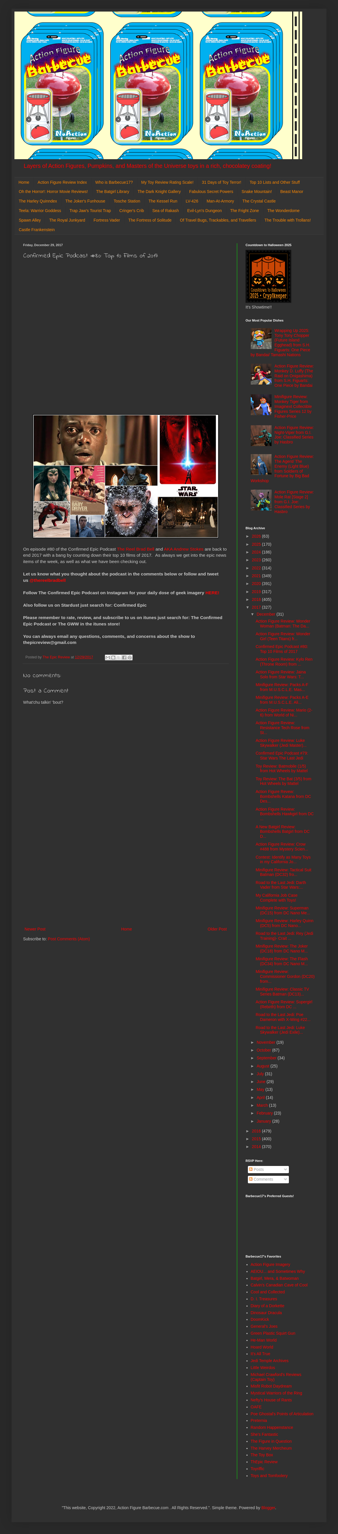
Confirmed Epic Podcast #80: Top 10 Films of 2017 (282, 649)
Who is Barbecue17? (114, 182)
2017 (257, 607)
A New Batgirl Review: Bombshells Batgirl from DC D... (283, 831)
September (267, 1058)
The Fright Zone (244, 210)
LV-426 (192, 201)
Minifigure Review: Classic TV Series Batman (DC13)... (282, 991)
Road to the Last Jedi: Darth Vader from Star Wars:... (281, 885)
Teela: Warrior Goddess (40, 210)
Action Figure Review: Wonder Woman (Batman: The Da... (283, 623)
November (266, 1042)
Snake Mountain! (257, 191)
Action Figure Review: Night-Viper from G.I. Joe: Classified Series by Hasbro (294, 434)
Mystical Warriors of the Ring (276, 1393)
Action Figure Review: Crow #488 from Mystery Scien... (282, 846)
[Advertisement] (125, 877)
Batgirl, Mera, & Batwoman (275, 1278)
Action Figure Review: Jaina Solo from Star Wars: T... (281, 674)
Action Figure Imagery (270, 1264)
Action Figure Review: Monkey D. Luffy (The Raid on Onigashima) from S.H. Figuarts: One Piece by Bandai (294, 376)
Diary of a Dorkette (268, 1305)
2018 (257, 599)
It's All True (260, 1353)
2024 (257, 552)
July (261, 1073)
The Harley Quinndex (38, 201)
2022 (257, 568)
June (261, 1081)
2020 (257, 583)
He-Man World (264, 1340)
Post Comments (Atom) (69, 939)
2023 (257, 560)
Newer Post (35, 929)
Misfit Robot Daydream (271, 1386)
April (261, 1097)
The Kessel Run (162, 201)
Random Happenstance (272, 1427)
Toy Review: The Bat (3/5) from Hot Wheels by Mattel (283, 781)
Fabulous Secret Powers (211, 191)
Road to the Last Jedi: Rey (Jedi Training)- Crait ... (284, 936)
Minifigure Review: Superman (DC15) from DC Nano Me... (283, 910)
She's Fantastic (264, 1434)
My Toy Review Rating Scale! (167, 182)
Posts (256, 1169)
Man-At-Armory (220, 201)
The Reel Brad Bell (135, 549)
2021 (257, 575)
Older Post (217, 929)
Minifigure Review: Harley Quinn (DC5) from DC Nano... (284, 923)
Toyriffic (257, 1468)
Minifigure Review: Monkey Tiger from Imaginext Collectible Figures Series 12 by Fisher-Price (293, 406)
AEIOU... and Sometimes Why (278, 1271)
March (263, 1105)
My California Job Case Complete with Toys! (277, 897)
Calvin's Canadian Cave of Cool (279, 1285)
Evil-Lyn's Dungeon (204, 210)
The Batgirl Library (112, 191)
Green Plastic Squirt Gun (273, 1333)
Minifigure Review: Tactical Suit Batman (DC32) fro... (283, 872)
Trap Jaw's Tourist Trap (90, 210)
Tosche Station (127, 201)
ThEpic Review (264, 1461)
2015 (257, 1138)
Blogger (268, 1507)
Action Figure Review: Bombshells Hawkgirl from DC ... (285, 814)
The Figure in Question (271, 1441)
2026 (257, 536)
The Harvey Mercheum (271, 1448)
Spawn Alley (30, 220)
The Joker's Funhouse (85, 201)
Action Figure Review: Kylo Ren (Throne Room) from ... (284, 661)
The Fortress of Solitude (149, 220)
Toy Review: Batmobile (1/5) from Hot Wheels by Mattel (282, 768)
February (265, 1113)
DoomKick (260, 1319)
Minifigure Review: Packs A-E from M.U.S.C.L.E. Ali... (282, 700)
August (263, 1066)
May (261, 1089)
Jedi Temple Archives (270, 1360)
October (264, 1050)
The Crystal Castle (259, 201)
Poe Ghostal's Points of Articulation (282, 1414)
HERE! (212, 592)
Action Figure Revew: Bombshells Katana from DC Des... (283, 796)
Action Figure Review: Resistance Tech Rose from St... (282, 727)
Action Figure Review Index (62, 182)
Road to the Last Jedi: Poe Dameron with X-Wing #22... (283, 1017)
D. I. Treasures (264, 1299)
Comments (261, 1179)
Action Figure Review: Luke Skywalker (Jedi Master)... (281, 743)
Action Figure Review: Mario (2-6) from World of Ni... (284, 712)
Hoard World (262, 1347)
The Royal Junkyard (67, 220)
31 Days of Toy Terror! (221, 182)
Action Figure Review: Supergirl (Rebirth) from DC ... (284, 1004)
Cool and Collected (268, 1292)
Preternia (259, 1420)
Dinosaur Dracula (266, 1312)
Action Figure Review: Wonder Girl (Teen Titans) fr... (283, 636)
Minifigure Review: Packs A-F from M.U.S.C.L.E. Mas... (282, 687)
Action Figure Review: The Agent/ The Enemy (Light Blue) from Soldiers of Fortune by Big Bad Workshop (282, 468)
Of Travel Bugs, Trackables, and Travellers (218, 220)
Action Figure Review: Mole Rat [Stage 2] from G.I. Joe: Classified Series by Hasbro (294, 502)
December (266, 614)
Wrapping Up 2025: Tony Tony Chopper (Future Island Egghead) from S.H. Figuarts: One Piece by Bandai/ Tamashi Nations (280, 342)
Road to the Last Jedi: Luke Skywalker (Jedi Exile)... (280, 1030)
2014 (257, 1146)
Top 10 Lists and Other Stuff (275, 182)
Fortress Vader (107, 220)
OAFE (256, 1407)
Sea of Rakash (165, 210)
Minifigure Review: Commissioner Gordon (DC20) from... (285, 976)
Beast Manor (291, 191)
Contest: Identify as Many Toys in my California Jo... (283, 859)
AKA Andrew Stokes (183, 549)
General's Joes (264, 1326)
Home (23, 182)
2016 (257, 1131)
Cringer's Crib (131, 210)
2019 (257, 591)
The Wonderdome (283, 210)
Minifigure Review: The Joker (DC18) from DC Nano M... (282, 948)
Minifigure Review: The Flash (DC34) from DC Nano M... (282, 961)
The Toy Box (262, 1455)
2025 (257, 544)
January (264, 1121)
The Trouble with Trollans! (288, 220)
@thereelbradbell (48, 580)
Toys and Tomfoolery (269, 1475)
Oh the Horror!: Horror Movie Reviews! (53, 191)
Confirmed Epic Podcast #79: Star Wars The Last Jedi (282, 755)
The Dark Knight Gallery (159, 191)
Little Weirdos (263, 1367)
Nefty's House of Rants (271, 1400)
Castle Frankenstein (37, 229)
